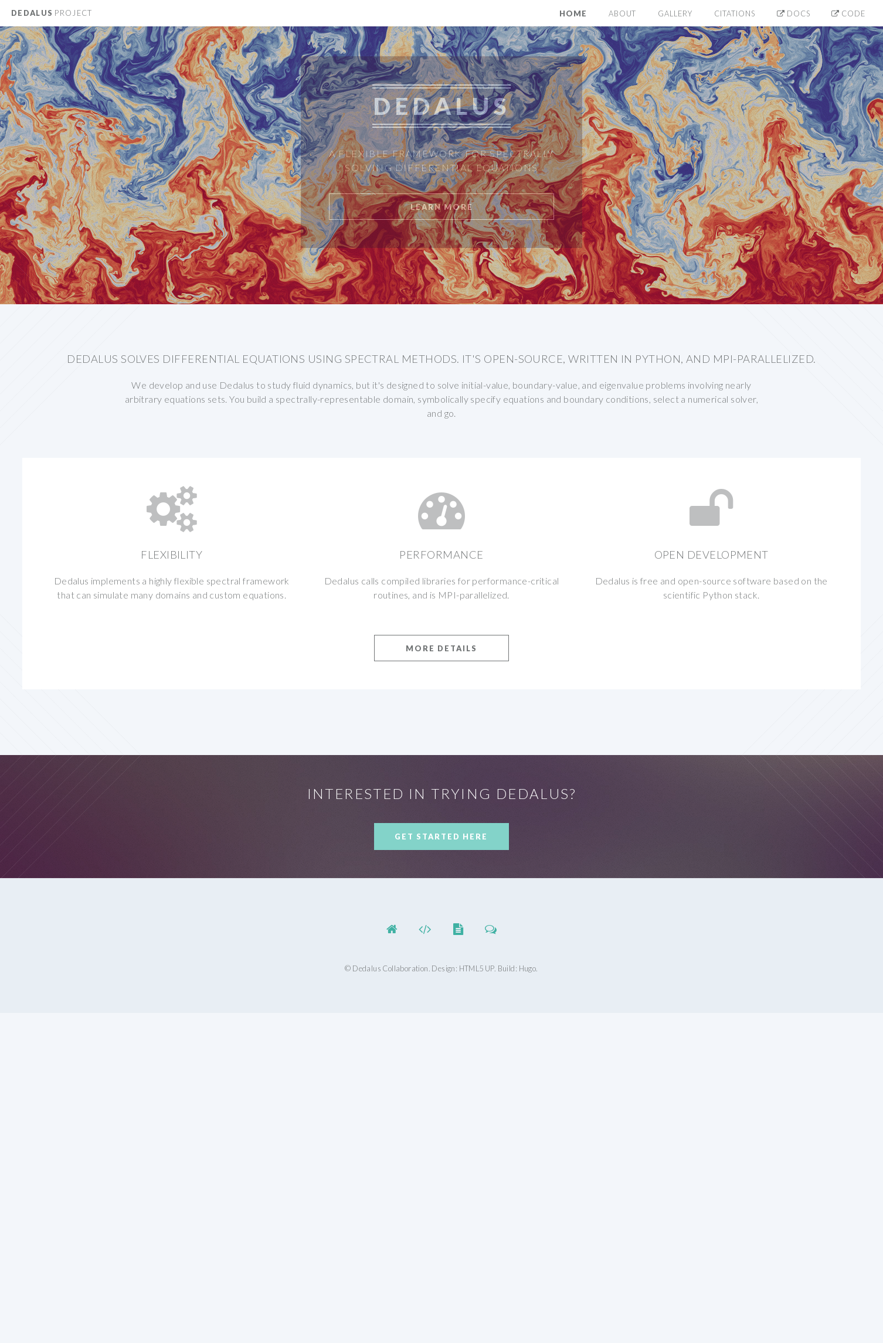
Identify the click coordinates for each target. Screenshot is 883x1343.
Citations (734, 13)
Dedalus (51, 13)
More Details (441, 648)
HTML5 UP (476, 968)
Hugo (527, 968)
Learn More (441, 207)
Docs (793, 13)
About (623, 13)
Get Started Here (441, 836)
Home (573, 13)
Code (848, 13)
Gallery (675, 13)
